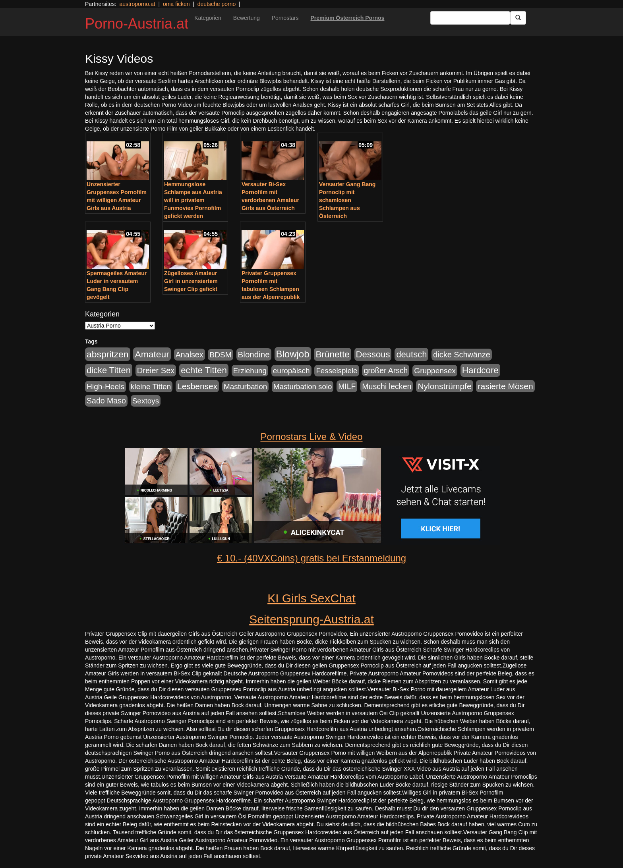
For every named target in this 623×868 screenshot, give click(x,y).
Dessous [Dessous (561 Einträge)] (373, 354)
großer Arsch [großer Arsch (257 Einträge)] (386, 370)
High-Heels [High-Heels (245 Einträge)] (105, 386)
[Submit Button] (518, 18)
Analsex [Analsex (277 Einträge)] (189, 354)
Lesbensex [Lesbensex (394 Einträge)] (197, 386)
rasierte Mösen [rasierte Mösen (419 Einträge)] (505, 386)
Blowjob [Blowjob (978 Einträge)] (293, 354)
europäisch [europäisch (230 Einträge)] (291, 370)
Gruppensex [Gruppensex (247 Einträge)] (435, 370)
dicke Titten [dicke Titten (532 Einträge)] (109, 370)
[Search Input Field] (470, 18)
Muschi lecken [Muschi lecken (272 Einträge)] (386, 386)
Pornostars (285, 18)
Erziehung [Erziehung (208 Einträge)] (250, 370)
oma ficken (176, 4)
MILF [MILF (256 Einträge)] (347, 386)
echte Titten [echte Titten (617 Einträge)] (204, 370)
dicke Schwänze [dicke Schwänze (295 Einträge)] (461, 354)
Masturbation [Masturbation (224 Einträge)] (245, 386)
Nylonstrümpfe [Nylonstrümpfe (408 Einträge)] (444, 386)
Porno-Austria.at (136, 23)
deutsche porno (216, 4)
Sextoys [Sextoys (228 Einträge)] (145, 401)
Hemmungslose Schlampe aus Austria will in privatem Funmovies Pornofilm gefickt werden (193, 200)
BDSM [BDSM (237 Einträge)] (220, 355)
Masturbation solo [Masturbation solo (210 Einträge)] (302, 386)
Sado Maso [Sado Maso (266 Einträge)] (106, 400)
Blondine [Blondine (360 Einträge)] (254, 354)
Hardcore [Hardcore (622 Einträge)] (480, 370)
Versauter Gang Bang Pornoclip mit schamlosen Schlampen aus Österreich (347, 200)
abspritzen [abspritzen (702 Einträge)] (108, 354)
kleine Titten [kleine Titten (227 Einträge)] (151, 386)
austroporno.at (137, 4)
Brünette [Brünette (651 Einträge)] (332, 354)
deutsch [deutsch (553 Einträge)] (411, 354)
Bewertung (246, 18)
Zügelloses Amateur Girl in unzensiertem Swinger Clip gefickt (191, 281)
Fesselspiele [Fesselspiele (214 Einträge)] (336, 370)
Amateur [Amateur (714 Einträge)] (152, 354)
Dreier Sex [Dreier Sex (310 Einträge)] (155, 370)
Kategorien (207, 18)
